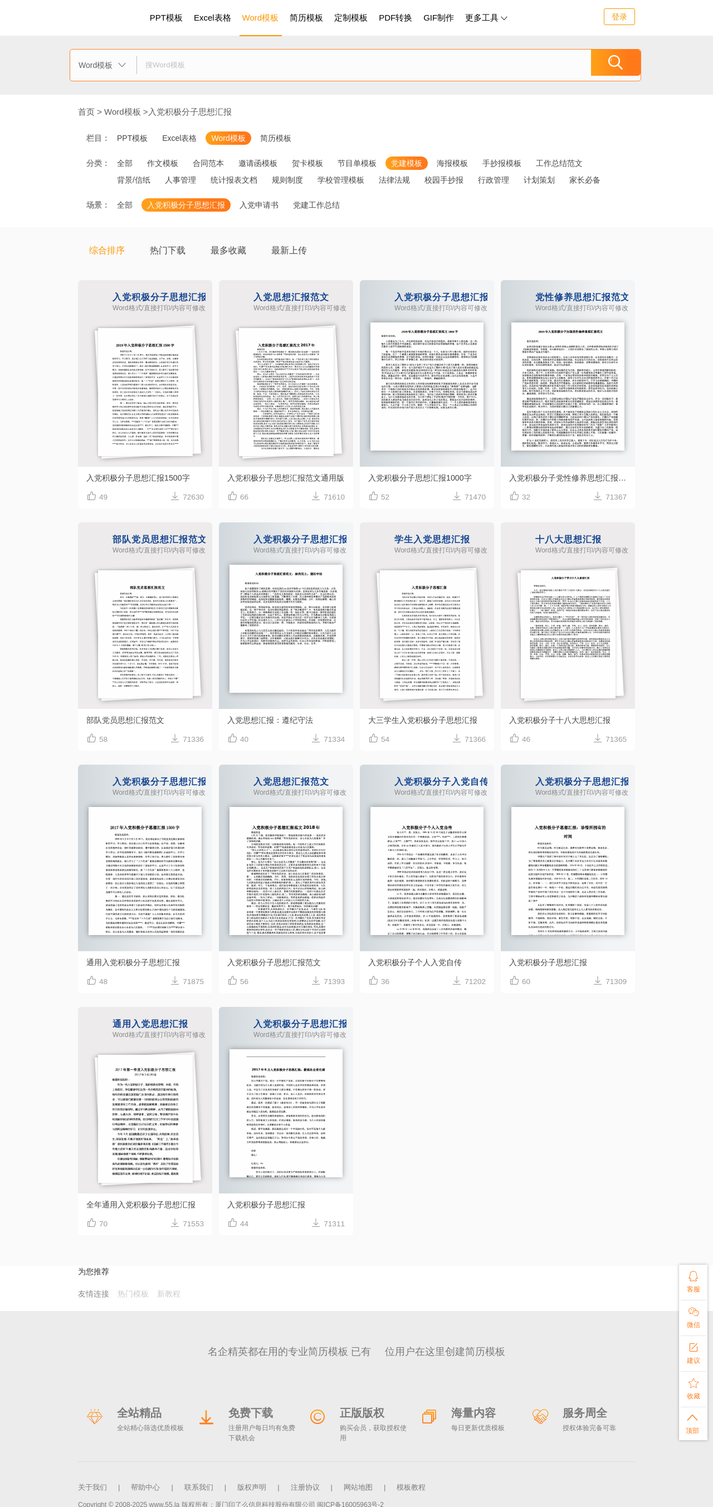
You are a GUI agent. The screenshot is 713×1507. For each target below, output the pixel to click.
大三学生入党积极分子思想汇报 (426, 720)
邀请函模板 (257, 163)
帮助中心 (145, 1484)
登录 (619, 16)
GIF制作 (438, 17)
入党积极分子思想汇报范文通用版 (290, 477)
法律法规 (394, 179)
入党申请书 (259, 204)
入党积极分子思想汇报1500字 (141, 477)
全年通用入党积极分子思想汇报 (144, 1204)
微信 (693, 1315)
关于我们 (92, 1484)
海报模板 (452, 163)
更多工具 (486, 17)
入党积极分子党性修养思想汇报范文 (572, 477)
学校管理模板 (341, 179)
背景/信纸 (133, 179)
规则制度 (287, 179)
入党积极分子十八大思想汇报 (563, 720)
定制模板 (352, 15)
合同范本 (208, 163)
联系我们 (198, 1484)
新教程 (168, 1293)
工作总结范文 (559, 163)
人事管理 (180, 179)
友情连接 (93, 1293)
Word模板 (260, 17)
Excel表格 (212, 17)
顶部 (693, 1422)
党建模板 (406, 163)
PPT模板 (166, 17)
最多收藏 (228, 250)
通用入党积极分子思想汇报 (136, 962)
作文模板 (162, 163)
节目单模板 (357, 163)
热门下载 (167, 250)
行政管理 (493, 179)
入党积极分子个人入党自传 (418, 962)
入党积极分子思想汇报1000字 (423, 477)
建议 (693, 1350)
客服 (693, 1279)
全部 (125, 163)
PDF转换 (395, 17)
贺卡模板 (307, 163)
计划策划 (539, 179)
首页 (86, 111)
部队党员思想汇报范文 (128, 720)
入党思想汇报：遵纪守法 (273, 720)
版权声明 (251, 1484)
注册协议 (305, 1484)
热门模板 (133, 1293)
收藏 (693, 1386)
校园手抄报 (443, 179)
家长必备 (584, 179)
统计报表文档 (234, 179)
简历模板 (306, 17)
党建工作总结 (316, 204)
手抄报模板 (501, 163)
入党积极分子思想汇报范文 (277, 962)
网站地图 (358, 1484)
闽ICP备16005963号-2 (350, 1498)
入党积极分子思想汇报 (190, 111)
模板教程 (411, 1484)
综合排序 (107, 250)
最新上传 (289, 250)
